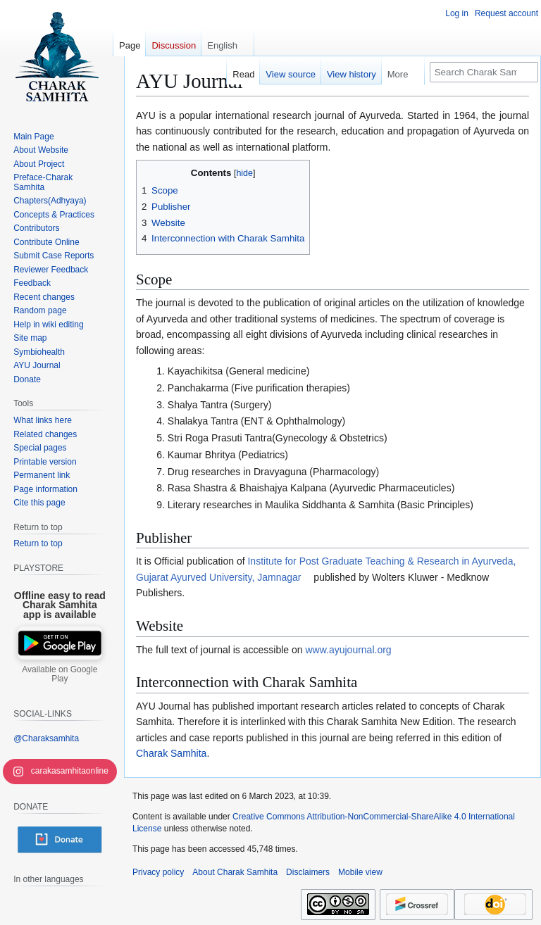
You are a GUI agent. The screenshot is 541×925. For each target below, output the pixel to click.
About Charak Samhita (235, 872)
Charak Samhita (171, 753)
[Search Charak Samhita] (484, 72)
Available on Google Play (59, 674)
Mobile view (360, 872)
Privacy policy (158, 872)
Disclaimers (308, 872)
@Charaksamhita (46, 738)
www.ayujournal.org (348, 649)
